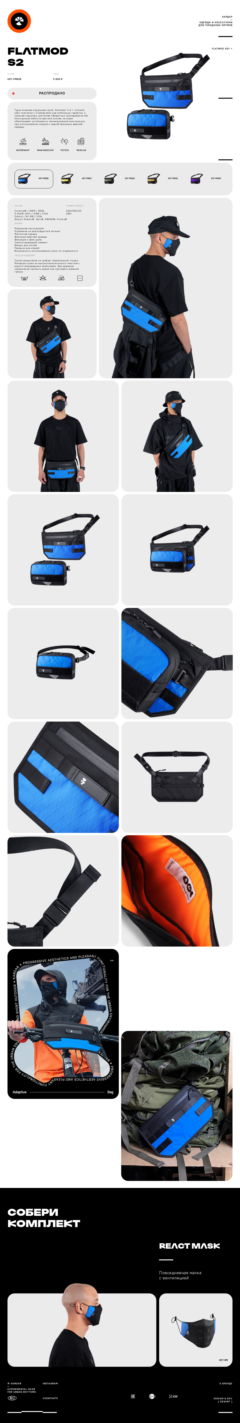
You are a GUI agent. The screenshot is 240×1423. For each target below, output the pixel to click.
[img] (19, 21)
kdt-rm (223, 1360)
